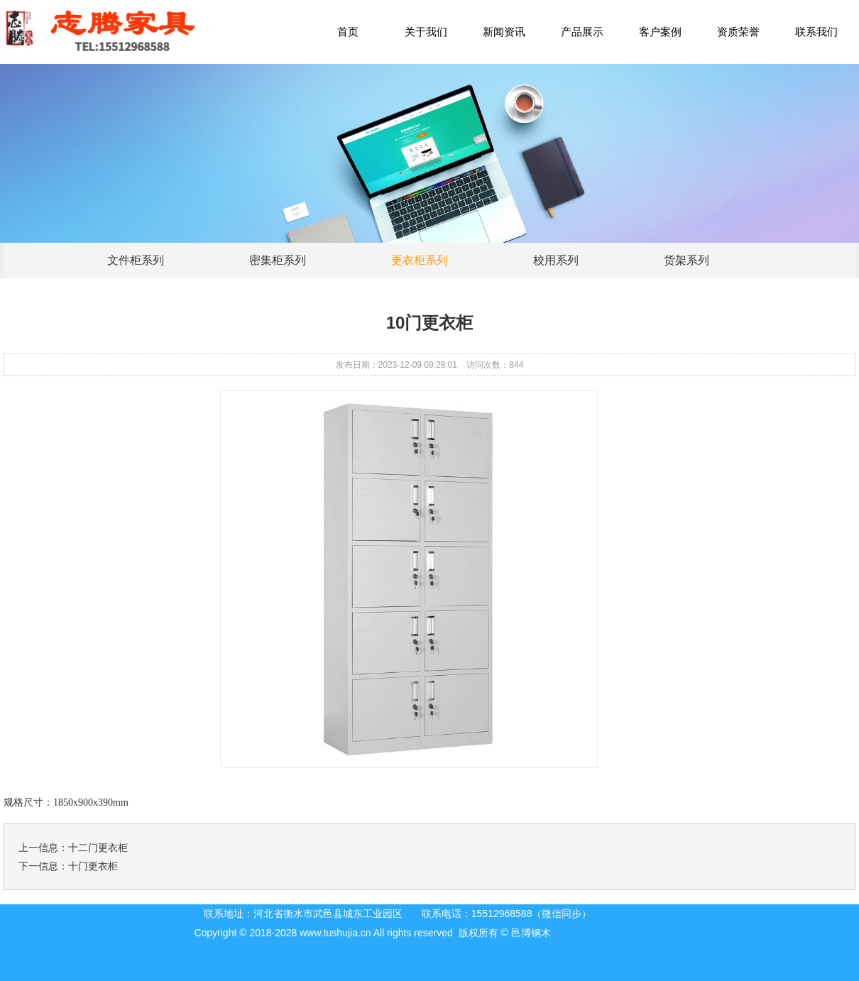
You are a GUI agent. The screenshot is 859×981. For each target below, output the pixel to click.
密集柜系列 (277, 260)
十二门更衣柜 (98, 847)
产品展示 (582, 32)
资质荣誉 (738, 32)
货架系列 (686, 260)
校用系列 (556, 260)
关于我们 (426, 32)
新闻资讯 (504, 32)
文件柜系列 (135, 260)
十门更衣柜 (93, 866)
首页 (348, 32)
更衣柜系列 (419, 260)
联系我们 (816, 32)
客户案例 (660, 32)
